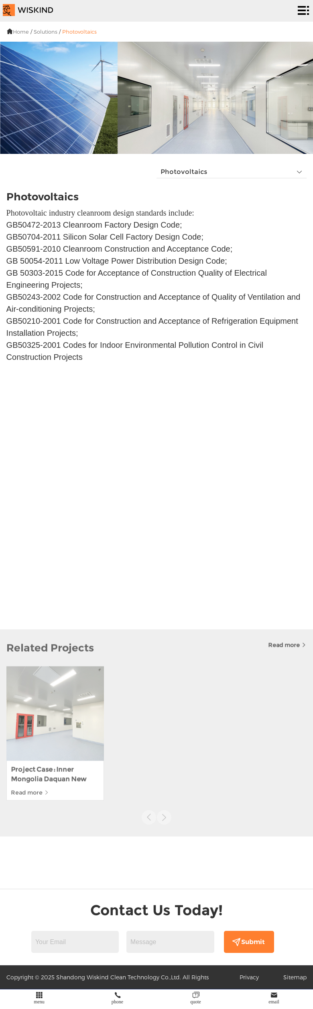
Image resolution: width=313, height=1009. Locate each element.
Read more (287, 589)
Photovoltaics (79, 31)
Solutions (45, 31)
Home (21, 31)
